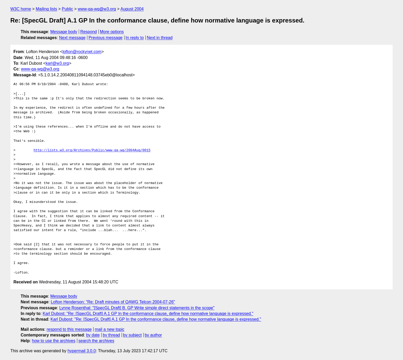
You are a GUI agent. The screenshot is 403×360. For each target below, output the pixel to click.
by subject (132, 335)
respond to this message (69, 329)
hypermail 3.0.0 (81, 351)
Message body (63, 32)
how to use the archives (53, 341)
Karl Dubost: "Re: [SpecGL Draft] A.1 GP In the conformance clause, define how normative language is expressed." (148, 313)
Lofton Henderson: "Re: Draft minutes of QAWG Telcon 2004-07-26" (113, 302)
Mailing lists (46, 9)
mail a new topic (110, 329)
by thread (111, 335)
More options (112, 32)
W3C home (20, 9)
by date (92, 335)
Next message (72, 37)
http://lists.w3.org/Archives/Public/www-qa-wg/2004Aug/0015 (92, 150)
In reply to (135, 37)
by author (153, 335)
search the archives (96, 341)
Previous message (106, 37)
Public (67, 9)
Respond (88, 32)
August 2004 (132, 9)
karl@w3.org (57, 63)
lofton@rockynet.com (82, 51)
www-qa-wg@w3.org (97, 9)
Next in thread (160, 37)
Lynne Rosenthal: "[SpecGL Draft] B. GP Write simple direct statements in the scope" (136, 308)
